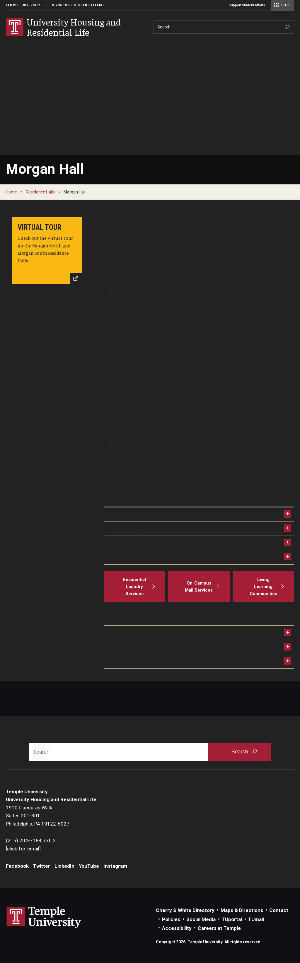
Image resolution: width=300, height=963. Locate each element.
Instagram (115, 866)
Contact (278, 910)
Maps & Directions (242, 910)
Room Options (123, 528)
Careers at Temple (219, 928)
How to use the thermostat (138, 633)
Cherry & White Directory (185, 910)
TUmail (256, 919)
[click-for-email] (23, 849)
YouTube (89, 866)
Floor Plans (119, 514)
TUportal (232, 919)
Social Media (201, 919)
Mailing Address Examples (137, 557)
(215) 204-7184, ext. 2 (31, 840)
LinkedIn (64, 866)
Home (11, 192)
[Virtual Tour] (47, 250)
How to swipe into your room (140, 661)
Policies (171, 919)
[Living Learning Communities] (263, 586)
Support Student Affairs (247, 5)
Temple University (23, 5)
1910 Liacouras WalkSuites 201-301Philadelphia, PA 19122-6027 (38, 816)
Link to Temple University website (44, 917)
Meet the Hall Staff (129, 543)
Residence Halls (40, 192)
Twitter (41, 866)
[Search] (224, 27)
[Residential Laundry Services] (134, 586)
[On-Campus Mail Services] (199, 586)
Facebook (17, 866)
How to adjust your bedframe (140, 647)
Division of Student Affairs (78, 5)
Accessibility (177, 928)
